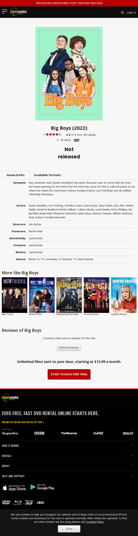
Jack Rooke (36, 238)
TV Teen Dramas (83, 259)
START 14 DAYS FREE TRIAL (69, 374)
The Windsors (91, 314)
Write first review (69, 347)
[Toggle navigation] (6, 11)
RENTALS (67, 456)
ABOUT (67, 466)
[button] (121, 12)
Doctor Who (35, 314)
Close (69, 528)
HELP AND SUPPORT (67, 476)
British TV (34, 259)
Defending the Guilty (67, 314)
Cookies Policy (95, 522)
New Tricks (7, 314)
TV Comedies (49, 259)
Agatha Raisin (119, 314)
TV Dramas (65, 259)
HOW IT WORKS (67, 446)
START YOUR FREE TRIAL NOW (69, 3)
